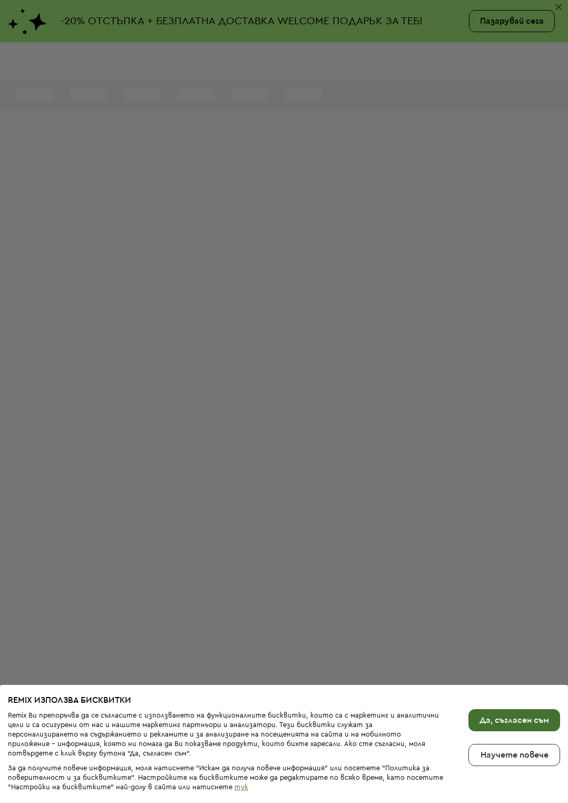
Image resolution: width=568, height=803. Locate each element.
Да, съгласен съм (514, 685)
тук (241, 752)
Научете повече (515, 720)
